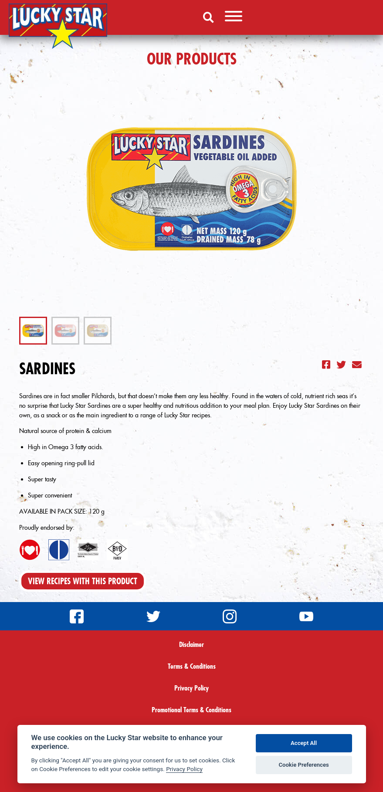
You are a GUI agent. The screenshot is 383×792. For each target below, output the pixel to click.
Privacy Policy (191, 688)
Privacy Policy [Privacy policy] (184, 768)
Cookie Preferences (303, 765)
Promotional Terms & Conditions (191, 709)
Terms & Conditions (192, 666)
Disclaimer (191, 644)
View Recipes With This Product (82, 581)
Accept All (304, 743)
